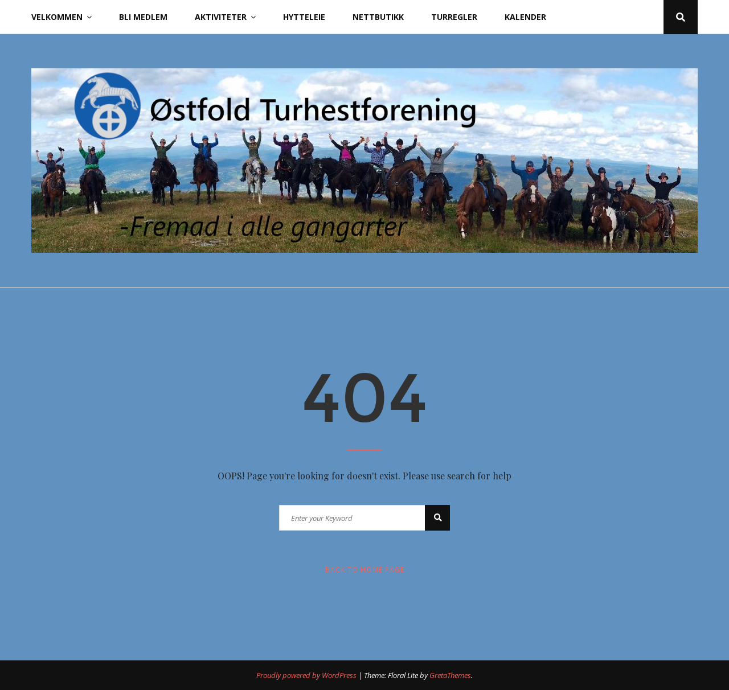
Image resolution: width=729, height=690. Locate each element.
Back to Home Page (364, 569)
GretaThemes (450, 675)
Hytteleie (304, 16)
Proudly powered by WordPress (307, 675)
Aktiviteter (221, 16)
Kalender (525, 16)
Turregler (454, 16)
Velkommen (57, 16)
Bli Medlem (143, 16)
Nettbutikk (378, 16)
